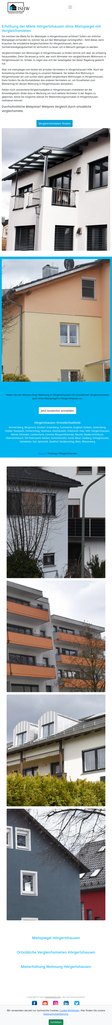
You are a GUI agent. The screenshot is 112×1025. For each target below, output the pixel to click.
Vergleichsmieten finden (54, 123)
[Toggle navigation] (70, 7)
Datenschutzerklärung (55, 1014)
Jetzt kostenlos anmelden (57, 410)
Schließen (56, 1022)
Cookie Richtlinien (69, 1010)
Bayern (42, 453)
